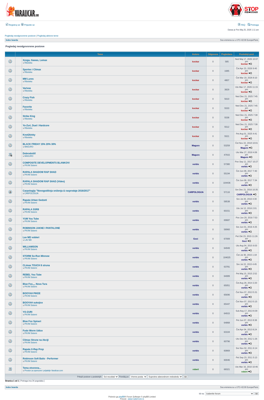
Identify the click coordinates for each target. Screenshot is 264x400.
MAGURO (28, 147)
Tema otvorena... (32, 368)
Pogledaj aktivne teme (47, 36)
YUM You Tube (31, 218)
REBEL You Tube (32, 274)
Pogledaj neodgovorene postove (20, 36)
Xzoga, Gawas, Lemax (35, 60)
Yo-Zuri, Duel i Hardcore (36, 125)
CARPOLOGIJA (31, 193)
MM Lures (28, 79)
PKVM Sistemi (30, 165)
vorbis (195, 164)
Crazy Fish (29, 97)
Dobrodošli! (29, 153)
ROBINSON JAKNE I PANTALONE (41, 228)
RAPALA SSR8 (31, 209)
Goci (195, 239)
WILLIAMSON (30, 246)
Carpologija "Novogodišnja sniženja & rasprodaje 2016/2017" (56, 190)
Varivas (27, 88)
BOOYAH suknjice (33, 302)
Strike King (29, 116)
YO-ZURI (27, 312)
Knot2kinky (29, 134)
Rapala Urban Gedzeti (35, 200)
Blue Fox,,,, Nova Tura (35, 284)
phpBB (122, 397)
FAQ (241, 25)
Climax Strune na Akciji (36, 340)
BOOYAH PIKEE (31, 293)
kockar (195, 61)
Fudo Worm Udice (33, 330)
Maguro (196, 145)
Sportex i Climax (32, 69)
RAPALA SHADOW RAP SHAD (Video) (44, 181)
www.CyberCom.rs (136, 399)
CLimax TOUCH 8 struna (36, 265)
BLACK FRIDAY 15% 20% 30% (39, 144)
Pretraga (253, 25)
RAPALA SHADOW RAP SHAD (39, 172)
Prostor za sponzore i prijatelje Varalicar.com (43, 370)
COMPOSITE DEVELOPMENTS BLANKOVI (46, 162)
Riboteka (28, 63)
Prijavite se (28, 25)
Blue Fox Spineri (32, 321)
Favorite (27, 106)
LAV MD (28, 240)
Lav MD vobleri (31, 237)
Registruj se (13, 25)
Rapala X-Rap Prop (33, 349)
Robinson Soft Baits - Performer (40, 358)
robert (196, 369)
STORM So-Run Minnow (36, 256)
